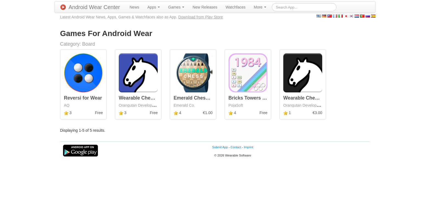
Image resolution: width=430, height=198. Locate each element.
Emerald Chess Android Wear (207, 98)
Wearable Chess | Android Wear (155, 98)
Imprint (248, 147)
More (260, 7)
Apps (154, 7)
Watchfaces (236, 7)
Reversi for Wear (83, 98)
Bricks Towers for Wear (255, 98)
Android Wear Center (90, 7)
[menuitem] (134, 7)
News (134, 7)
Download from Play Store (200, 17)
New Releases (205, 7)
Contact (236, 147)
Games (176, 7)
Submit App (220, 147)
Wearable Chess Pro (306, 98)
